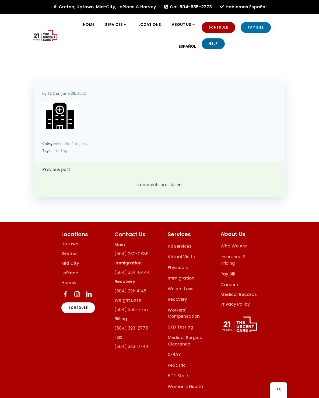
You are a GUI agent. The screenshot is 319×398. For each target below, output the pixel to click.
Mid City (70, 263)
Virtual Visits (181, 257)
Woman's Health (185, 386)
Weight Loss (181, 289)
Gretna (69, 254)
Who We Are (234, 246)
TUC (51, 93)
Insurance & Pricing (233, 260)
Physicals (178, 267)
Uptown (69, 244)
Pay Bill (228, 274)
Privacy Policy (235, 304)
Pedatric (177, 365)
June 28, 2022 (74, 93)
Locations (150, 24)
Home (88, 24)
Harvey (68, 283)
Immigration (181, 278)
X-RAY (174, 355)
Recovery (177, 299)
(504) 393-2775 (131, 328)
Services (116, 24)
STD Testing (180, 327)
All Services (180, 246)
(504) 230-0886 (131, 254)
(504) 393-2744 (131, 347)
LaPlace (69, 273)
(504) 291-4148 (130, 291)
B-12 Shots (178, 376)
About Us (184, 24)
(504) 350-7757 (131, 309)
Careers (229, 285)
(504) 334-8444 (132, 273)
